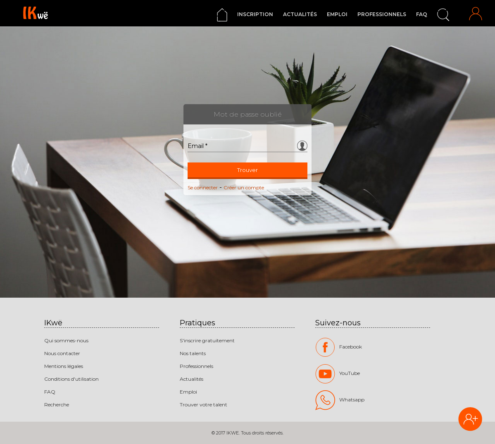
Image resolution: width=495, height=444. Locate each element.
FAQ (421, 14)
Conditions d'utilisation (71, 379)
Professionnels (381, 14)
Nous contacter (62, 353)
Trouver (247, 170)
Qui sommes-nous (66, 340)
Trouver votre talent (203, 404)
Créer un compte (244, 187)
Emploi (337, 14)
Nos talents (193, 353)
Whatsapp (339, 400)
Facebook (338, 347)
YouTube (337, 374)
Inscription (255, 14)
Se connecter (203, 187)
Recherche (56, 404)
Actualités (300, 14)
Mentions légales (63, 366)
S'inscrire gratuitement (207, 340)
